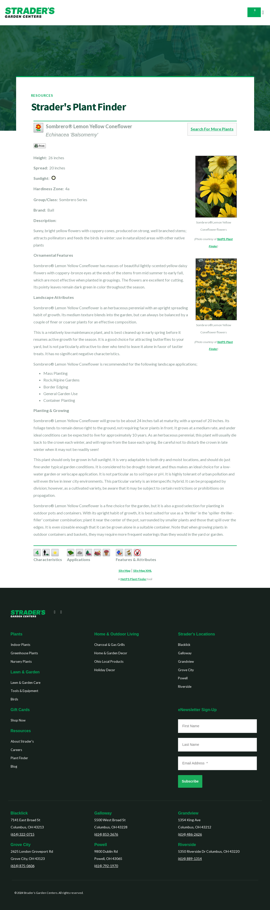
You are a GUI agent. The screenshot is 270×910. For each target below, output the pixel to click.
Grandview (188, 813)
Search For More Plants (212, 128)
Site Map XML (142, 570)
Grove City (21, 845)
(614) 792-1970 (106, 866)
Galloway (103, 813)
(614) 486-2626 (190, 834)
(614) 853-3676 (106, 834)
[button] (263, 12)
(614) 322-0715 (22, 834)
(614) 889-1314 (190, 858)
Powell (100, 845)
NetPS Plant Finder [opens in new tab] (133, 579)
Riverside (187, 845)
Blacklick (19, 813)
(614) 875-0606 (22, 866)
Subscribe (190, 781)
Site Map (124, 570)
